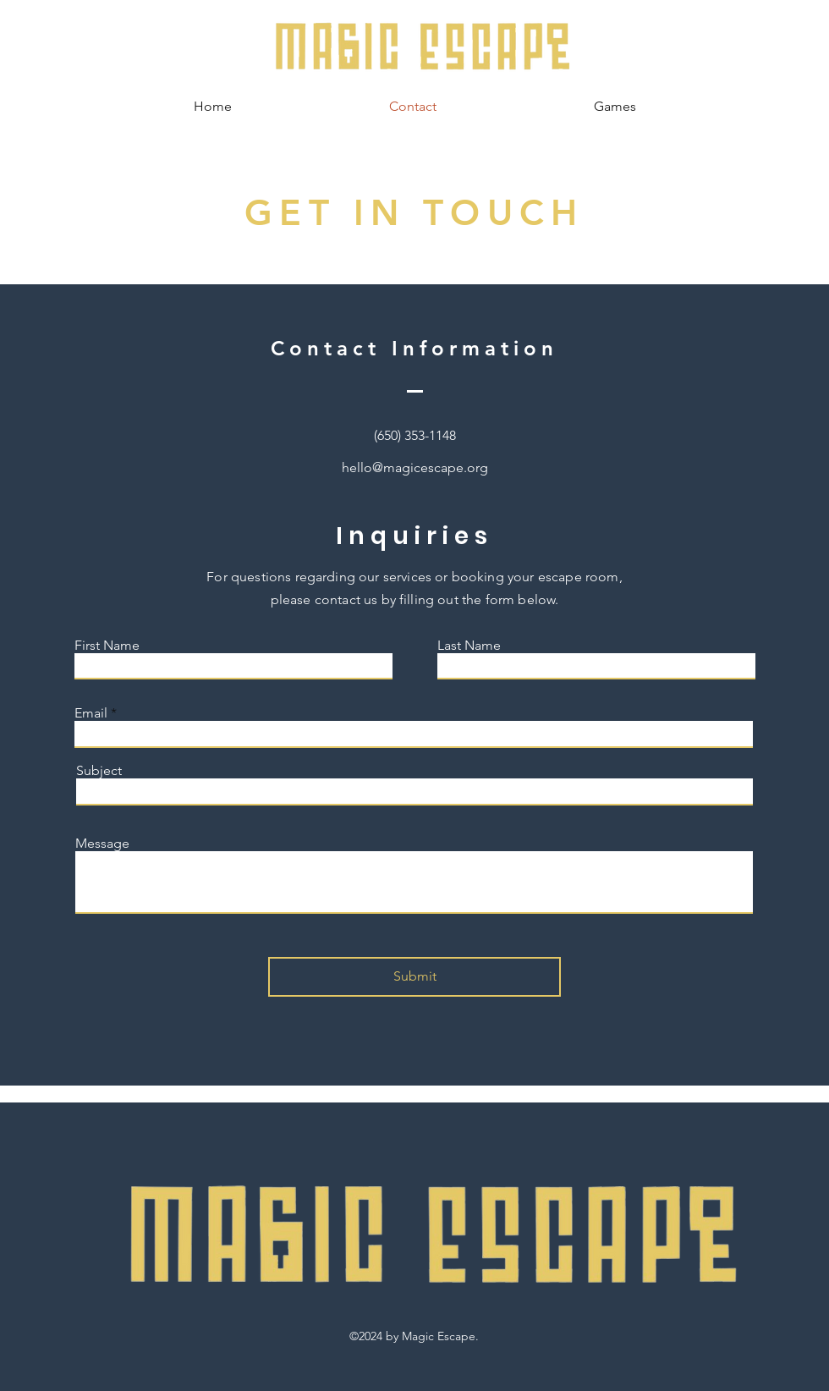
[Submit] (414, 977)
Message (102, 843)
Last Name (469, 645)
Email (90, 713)
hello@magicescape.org (415, 467)
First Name (107, 645)
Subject (99, 771)
